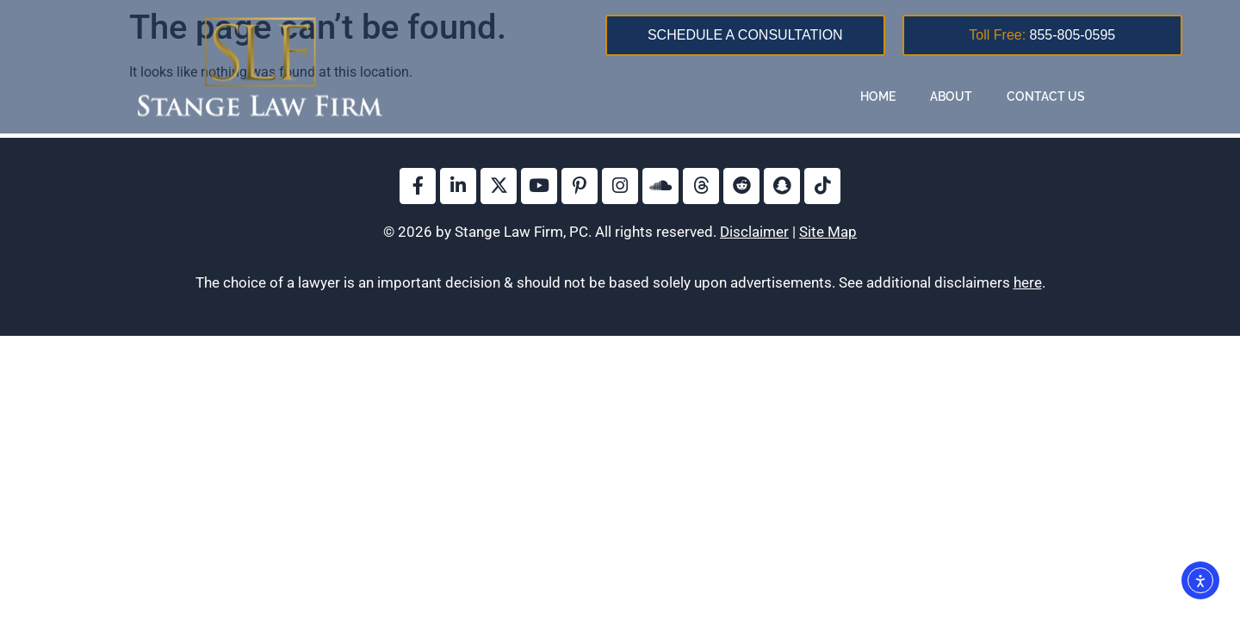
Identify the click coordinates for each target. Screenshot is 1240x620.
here (1028, 282)
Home (878, 96)
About (951, 96)
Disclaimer (754, 231)
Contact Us (1046, 96)
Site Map (828, 231)
